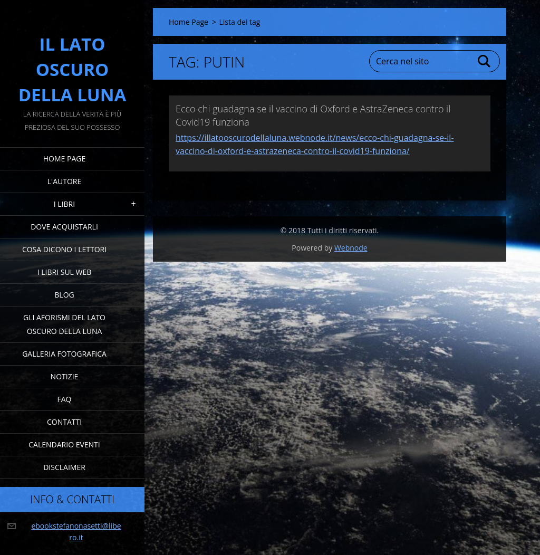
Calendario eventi (64, 444)
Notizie (65, 376)
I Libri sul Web (64, 272)
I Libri (64, 204)
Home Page (64, 159)
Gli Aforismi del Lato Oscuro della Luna (64, 324)
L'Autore (64, 181)
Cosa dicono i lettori (64, 249)
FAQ (64, 399)
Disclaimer (64, 467)
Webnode (351, 248)
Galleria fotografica (64, 354)
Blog (64, 295)
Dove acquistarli (64, 227)
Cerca (484, 61)
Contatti (64, 422)
